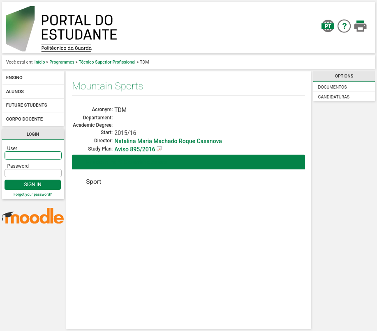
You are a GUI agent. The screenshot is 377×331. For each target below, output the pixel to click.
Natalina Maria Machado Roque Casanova (168, 141)
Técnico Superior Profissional (107, 62)
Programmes (61, 62)
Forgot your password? (33, 194)
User (12, 148)
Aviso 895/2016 (135, 149)
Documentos (332, 87)
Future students (26, 105)
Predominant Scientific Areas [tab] (121, 162)
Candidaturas (334, 97)
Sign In (33, 184)
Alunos (15, 91)
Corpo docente (24, 119)
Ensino (14, 78)
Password (18, 166)
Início (40, 62)
